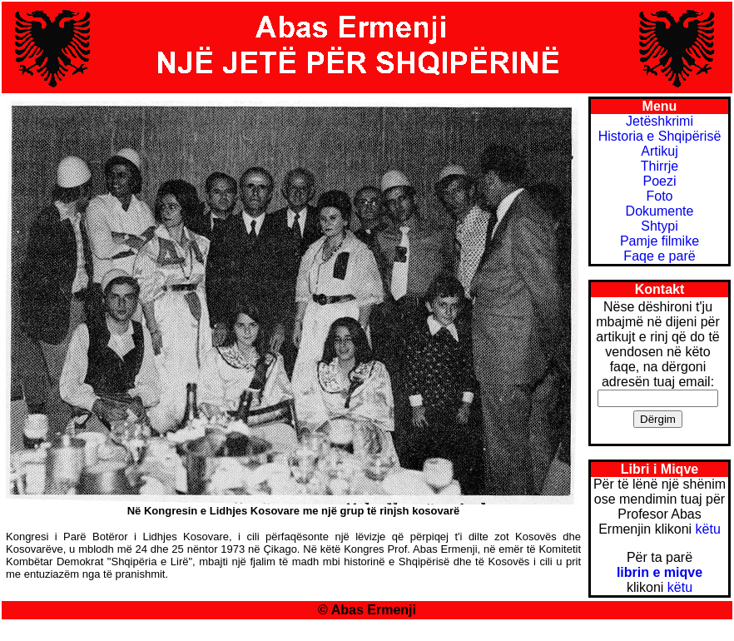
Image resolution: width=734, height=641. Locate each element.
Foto (659, 196)
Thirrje (659, 166)
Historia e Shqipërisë (660, 136)
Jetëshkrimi (659, 121)
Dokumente (660, 211)
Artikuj (659, 151)
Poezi (659, 181)
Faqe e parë (659, 256)
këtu (708, 529)
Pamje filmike (659, 241)
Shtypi (659, 226)
